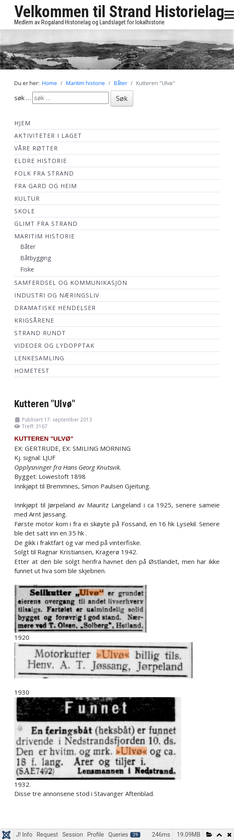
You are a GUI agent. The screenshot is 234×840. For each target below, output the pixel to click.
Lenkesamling (39, 358)
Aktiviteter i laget (48, 136)
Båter (27, 247)
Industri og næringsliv (56, 295)
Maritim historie (44, 236)
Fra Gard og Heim (45, 186)
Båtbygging (35, 258)
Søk (122, 98)
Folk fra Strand (44, 173)
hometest (32, 371)
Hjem (22, 123)
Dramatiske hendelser (55, 308)
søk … (22, 97)
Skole (24, 211)
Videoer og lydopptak (54, 345)
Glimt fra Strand (46, 223)
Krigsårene (34, 320)
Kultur (27, 198)
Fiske (27, 269)
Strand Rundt (40, 333)
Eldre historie (40, 161)
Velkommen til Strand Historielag (119, 12)
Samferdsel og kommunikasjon (70, 283)
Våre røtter (36, 148)
